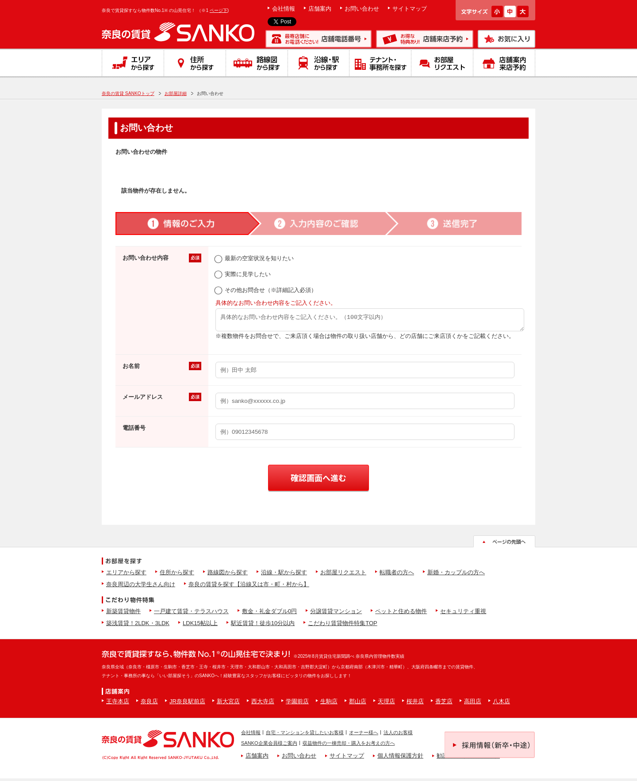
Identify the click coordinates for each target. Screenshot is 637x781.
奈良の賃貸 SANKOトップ (128, 93)
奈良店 (149, 704)
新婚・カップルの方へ (456, 575)
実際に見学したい (243, 274)
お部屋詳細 (176, 93)
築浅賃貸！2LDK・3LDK (137, 625)
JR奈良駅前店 (187, 704)
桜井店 (415, 704)
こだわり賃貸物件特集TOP (342, 625)
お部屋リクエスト (343, 575)
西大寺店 (262, 704)
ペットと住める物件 (401, 613)
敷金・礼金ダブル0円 (269, 613)
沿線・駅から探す (284, 575)
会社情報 (283, 8)
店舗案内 (319, 8)
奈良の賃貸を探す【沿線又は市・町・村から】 (248, 587)
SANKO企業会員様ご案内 (269, 745)
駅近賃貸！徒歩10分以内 (263, 625)
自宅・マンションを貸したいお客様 (305, 735)
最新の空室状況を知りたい (254, 258)
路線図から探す (227, 575)
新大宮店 (228, 704)
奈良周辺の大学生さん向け (140, 587)
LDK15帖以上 (200, 625)
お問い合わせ (362, 8)
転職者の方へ (397, 575)
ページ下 (218, 10)
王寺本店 (117, 704)
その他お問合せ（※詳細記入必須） (266, 290)
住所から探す (177, 575)
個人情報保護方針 (400, 758)
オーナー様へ (363, 735)
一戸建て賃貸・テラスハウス (191, 613)
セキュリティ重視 (463, 613)
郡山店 (357, 704)
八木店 (501, 704)
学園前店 (297, 704)
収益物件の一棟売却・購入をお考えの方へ (349, 745)
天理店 (386, 704)
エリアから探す (126, 575)
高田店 (472, 704)
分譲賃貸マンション (336, 613)
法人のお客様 (398, 735)
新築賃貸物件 (123, 613)
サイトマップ (409, 8)
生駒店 (329, 704)
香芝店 (444, 704)
